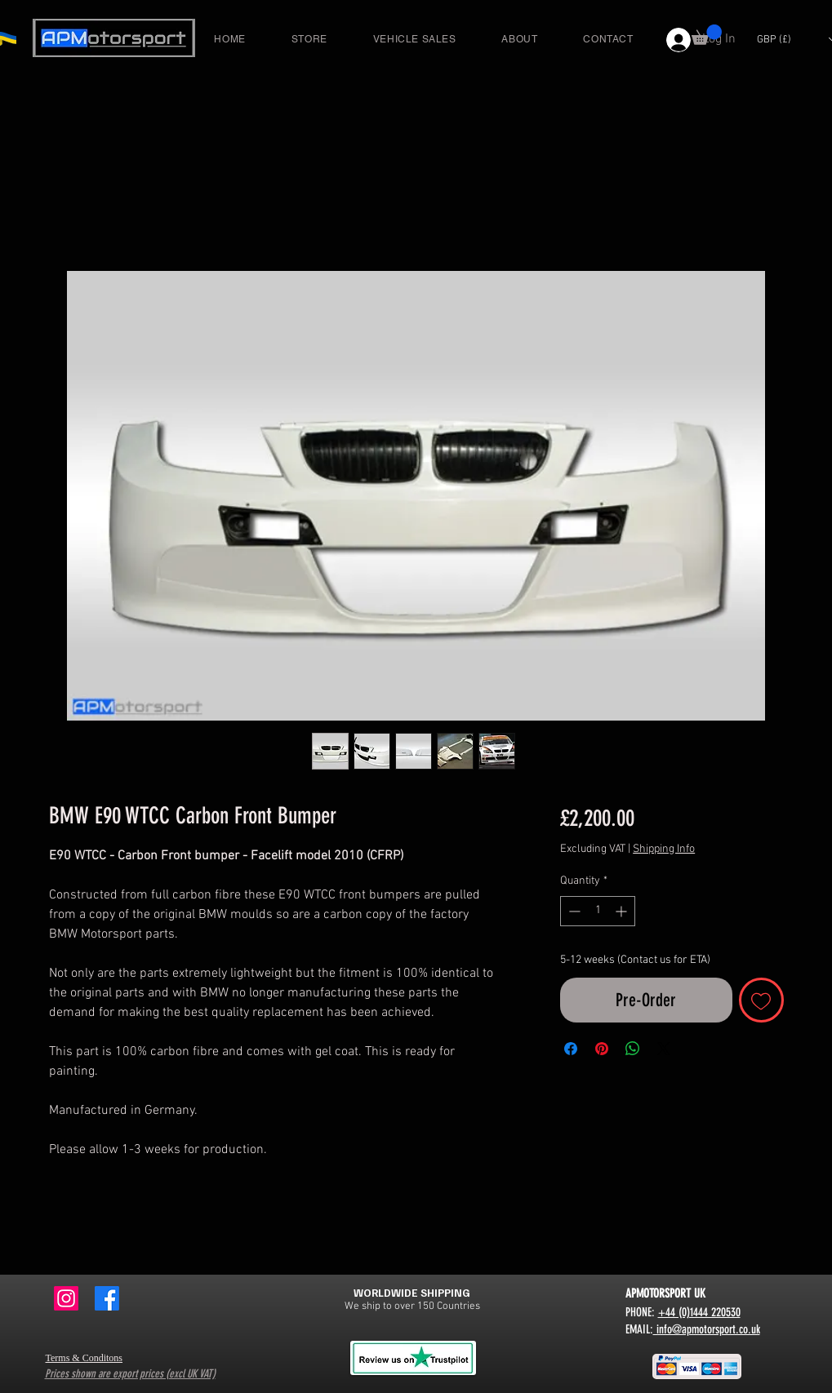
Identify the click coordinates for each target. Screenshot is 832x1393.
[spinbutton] (597, 911)
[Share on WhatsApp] (633, 1048)
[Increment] (622, 911)
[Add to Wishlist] (761, 1000)
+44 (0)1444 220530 (699, 1312)
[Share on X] (664, 1048)
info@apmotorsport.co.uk (706, 1329)
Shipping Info (664, 849)
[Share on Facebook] (571, 1048)
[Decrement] (573, 911)
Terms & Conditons (84, 1358)
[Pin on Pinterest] (602, 1048)
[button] (707, 34)
